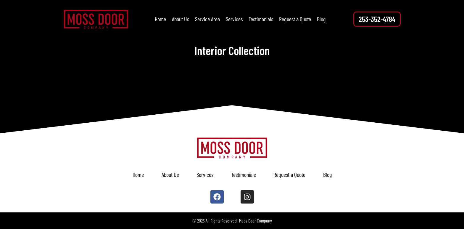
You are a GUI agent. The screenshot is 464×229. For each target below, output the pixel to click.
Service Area (207, 19)
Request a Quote (295, 19)
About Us (180, 19)
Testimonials (261, 19)
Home (160, 19)
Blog (321, 19)
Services (234, 19)
